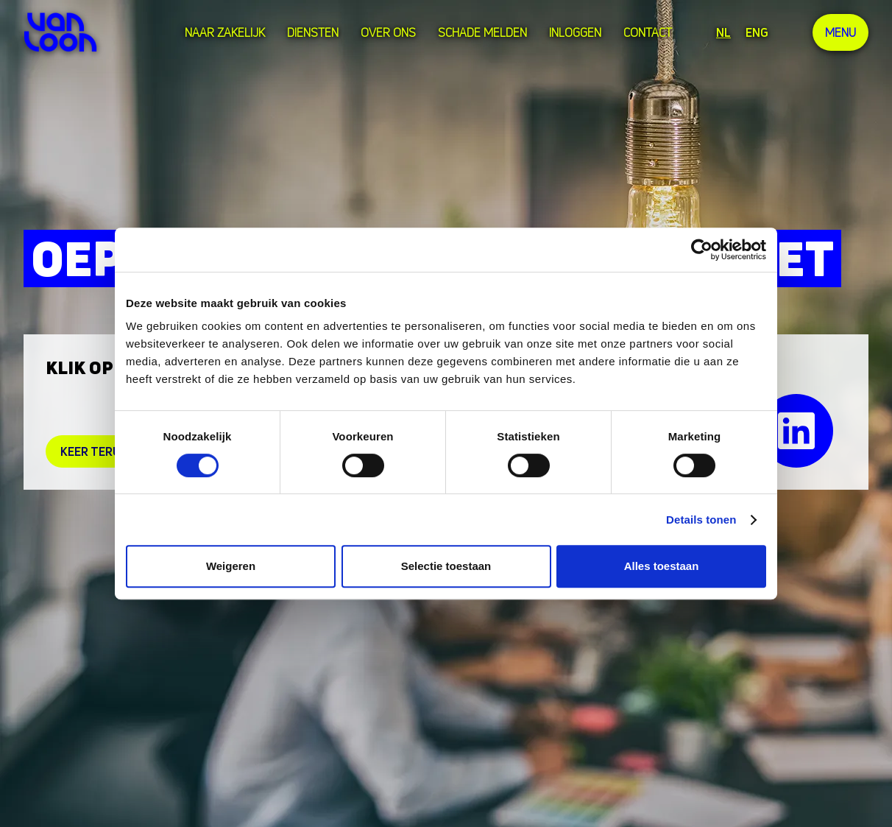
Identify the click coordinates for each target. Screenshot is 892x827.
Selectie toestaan (446, 566)
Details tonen (701, 519)
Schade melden (482, 32)
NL (723, 32)
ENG (757, 32)
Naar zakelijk (225, 32)
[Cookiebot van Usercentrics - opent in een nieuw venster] (701, 250)
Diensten (313, 32)
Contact (647, 32)
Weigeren (230, 566)
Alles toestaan (661, 566)
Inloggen (575, 32)
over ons (388, 32)
